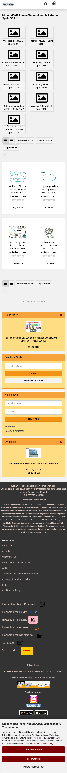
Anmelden (33, 419)
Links (4, 585)
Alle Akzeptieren (33, 749)
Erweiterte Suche (33, 381)
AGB (4, 568)
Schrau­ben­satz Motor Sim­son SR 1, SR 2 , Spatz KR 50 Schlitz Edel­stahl (49, 245)
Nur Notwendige (34, 759)
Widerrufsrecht (9, 557)
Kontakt (6, 551)
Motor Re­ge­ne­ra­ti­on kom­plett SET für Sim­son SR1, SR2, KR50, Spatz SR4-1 (17, 245)
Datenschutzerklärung (43, 743)
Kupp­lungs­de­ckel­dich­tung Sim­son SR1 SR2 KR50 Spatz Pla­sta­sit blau (49, 189)
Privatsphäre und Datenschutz (17, 579)
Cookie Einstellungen (12, 590)
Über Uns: (33, 665)
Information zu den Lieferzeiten (17, 562)
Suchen (33, 374)
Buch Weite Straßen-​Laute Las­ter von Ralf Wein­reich (33, 463)
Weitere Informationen (33, 767)
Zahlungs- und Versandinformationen (20, 573)
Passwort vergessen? (15, 431)
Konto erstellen (12, 426)
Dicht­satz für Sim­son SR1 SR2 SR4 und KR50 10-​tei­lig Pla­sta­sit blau (17, 189)
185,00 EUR (33, 347)
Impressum (7, 545)
